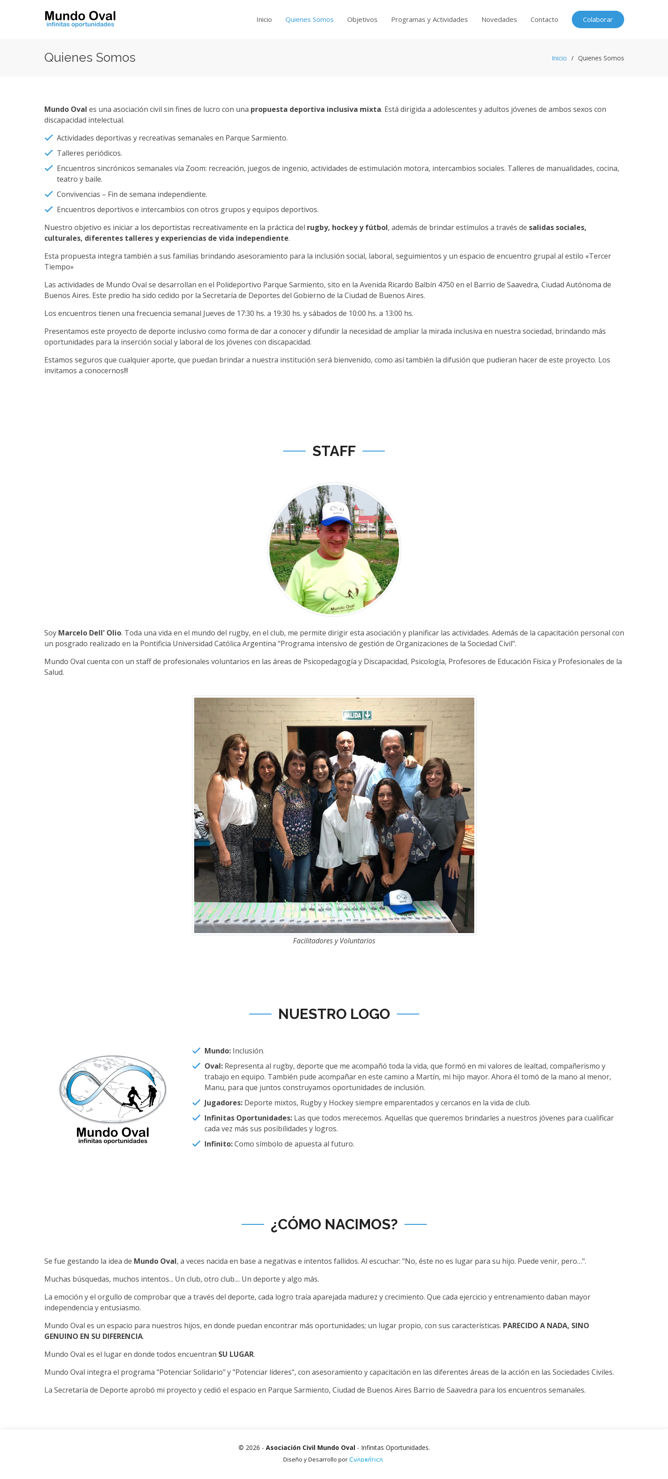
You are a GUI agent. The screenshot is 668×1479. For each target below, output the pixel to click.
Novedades (499, 19)
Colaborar (598, 19)
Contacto (544, 19)
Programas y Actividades (429, 19)
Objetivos (362, 19)
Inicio (264, 19)
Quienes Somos (309, 19)
